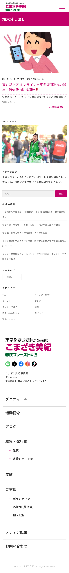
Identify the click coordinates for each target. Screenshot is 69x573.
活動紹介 (12, 412)
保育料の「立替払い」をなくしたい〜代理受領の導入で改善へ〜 (33, 224)
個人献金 (18, 515)
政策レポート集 (23, 459)
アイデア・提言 (23, 79)
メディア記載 (16, 532)
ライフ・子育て (9, 307)
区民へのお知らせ (10, 313)
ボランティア (21, 499)
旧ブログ (38, 313)
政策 (16, 450)
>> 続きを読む (56, 107)
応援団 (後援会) (23, 507)
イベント (6, 300)
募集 (36, 307)
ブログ (37, 300)
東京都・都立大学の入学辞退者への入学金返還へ (25, 232)
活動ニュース (38, 79)
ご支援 (10, 489)
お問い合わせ (16, 546)
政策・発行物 (16, 441)
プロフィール (16, 399)
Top (4, 294)
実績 (9, 474)
